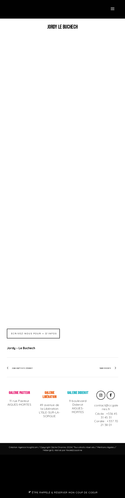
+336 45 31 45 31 (109, 459)
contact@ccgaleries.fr (106, 450)
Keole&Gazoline (74, 493)
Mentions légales (105, 490)
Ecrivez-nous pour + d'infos (34, 377)
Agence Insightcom (28, 490)
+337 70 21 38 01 (109, 466)
